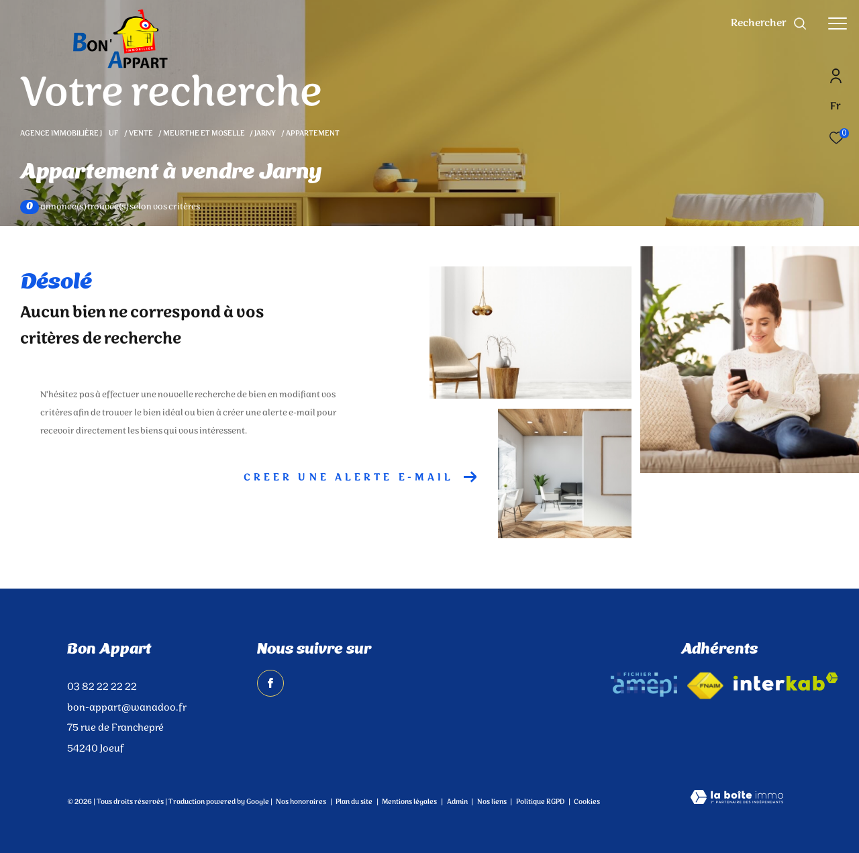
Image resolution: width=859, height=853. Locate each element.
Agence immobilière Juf (69, 133)
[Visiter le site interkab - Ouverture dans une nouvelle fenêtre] (786, 681)
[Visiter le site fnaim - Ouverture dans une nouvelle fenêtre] (705, 685)
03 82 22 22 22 (102, 687)
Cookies (587, 802)
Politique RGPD (540, 802)
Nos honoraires (301, 802)
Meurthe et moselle (204, 133)
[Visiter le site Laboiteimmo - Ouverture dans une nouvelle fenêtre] (737, 799)
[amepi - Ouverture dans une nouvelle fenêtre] (644, 684)
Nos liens (492, 802)
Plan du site (355, 802)
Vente (141, 133)
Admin (458, 802)
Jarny (265, 133)
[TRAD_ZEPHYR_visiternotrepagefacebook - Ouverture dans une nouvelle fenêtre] (270, 683)
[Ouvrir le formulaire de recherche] (769, 23)
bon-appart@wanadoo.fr (127, 708)
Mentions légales (410, 802)
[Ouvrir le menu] (837, 23)
